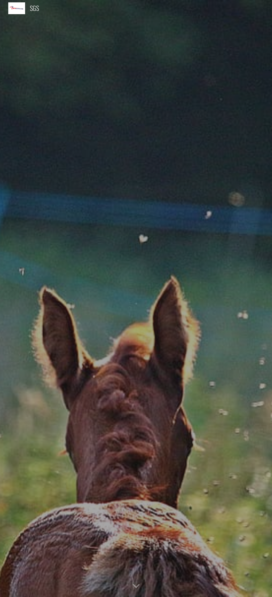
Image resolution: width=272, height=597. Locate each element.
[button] (136, 586)
